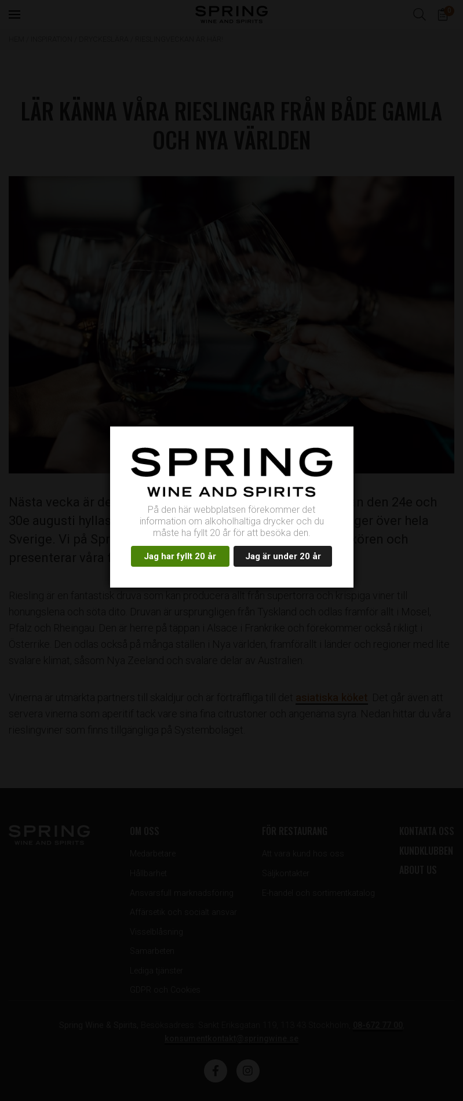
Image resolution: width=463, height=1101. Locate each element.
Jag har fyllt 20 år (180, 556)
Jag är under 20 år (283, 556)
